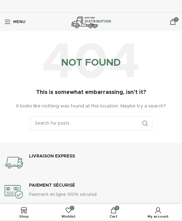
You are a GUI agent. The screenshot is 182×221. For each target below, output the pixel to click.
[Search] (91, 123)
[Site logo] (91, 22)
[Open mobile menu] (15, 22)
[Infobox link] (91, 162)
